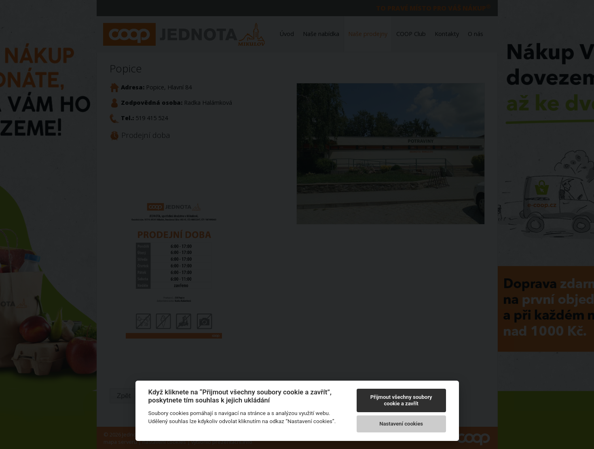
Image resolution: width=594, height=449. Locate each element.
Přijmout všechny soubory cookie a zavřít (401, 400)
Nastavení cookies (401, 424)
